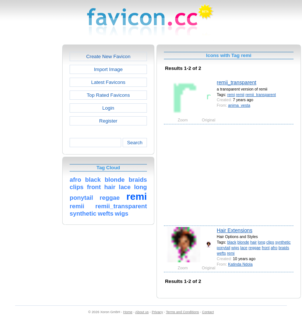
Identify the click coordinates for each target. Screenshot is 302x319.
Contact (208, 312)
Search (135, 142)
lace (243, 247)
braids (283, 247)
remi (231, 94)
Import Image (108, 69)
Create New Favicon (108, 56)
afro (274, 247)
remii (240, 94)
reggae (255, 247)
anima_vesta (239, 105)
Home (128, 312)
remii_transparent (236, 82)
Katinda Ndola (240, 264)
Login (108, 108)
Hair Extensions (235, 230)
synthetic (283, 242)
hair (253, 242)
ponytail (224, 247)
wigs (235, 247)
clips (270, 242)
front (266, 247)
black (231, 242)
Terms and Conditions (182, 312)
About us (142, 312)
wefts (221, 253)
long (261, 242)
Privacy (157, 312)
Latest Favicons (108, 82)
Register (108, 121)
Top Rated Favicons (108, 95)
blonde (243, 242)
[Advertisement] (30, 155)
